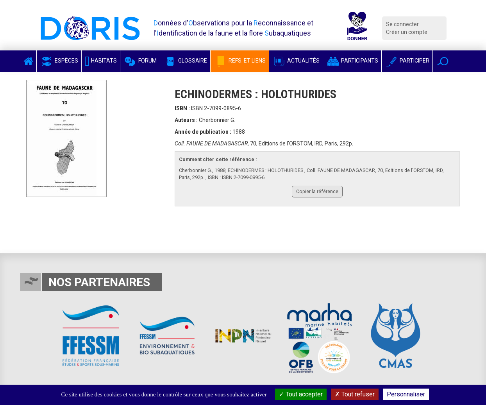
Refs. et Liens (240, 60)
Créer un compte (406, 32)
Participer (407, 60)
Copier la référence (317, 191)
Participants (352, 60)
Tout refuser (355, 394)
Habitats (101, 60)
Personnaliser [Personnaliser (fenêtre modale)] (406, 394)
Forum (140, 60)
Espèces (59, 60)
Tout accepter (301, 394)
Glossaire (185, 60)
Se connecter (402, 24)
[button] (443, 61)
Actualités (296, 60)
